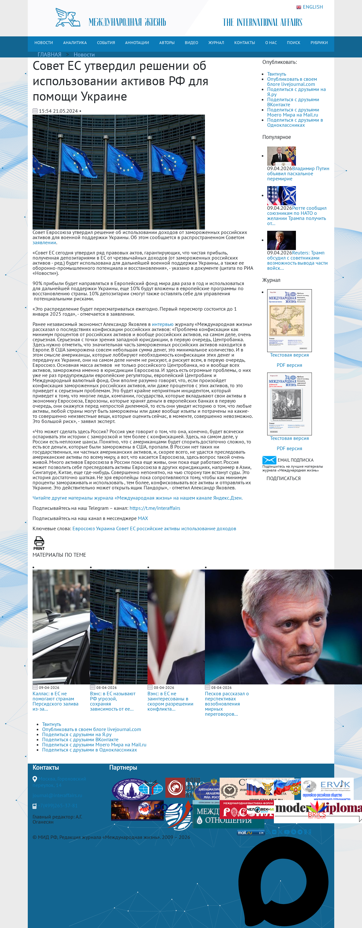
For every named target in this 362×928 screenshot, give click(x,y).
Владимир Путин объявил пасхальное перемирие (298, 173)
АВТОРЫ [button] (167, 42)
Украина (105, 528)
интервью (163, 324)
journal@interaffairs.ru (57, 795)
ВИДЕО (191, 42)
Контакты (46, 767)
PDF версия (289, 365)
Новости (84, 54)
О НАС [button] (271, 42)
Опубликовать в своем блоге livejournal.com (292, 81)
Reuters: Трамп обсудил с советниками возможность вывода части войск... (297, 260)
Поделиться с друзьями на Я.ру (296, 91)
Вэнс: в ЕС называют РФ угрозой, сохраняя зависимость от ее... (112, 701)
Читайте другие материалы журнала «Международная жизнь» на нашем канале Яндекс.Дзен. (138, 497)
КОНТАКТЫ (244, 42)
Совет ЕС (125, 528)
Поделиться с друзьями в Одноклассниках (295, 122)
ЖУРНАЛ (216, 42)
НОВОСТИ (43, 42)
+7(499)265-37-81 (58, 805)
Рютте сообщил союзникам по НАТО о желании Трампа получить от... (297, 215)
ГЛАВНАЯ (49, 54)
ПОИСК (293, 42)
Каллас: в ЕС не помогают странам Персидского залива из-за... (56, 701)
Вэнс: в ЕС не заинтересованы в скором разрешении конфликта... (170, 701)
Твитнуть (276, 74)
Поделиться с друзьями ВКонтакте (293, 102)
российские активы (158, 528)
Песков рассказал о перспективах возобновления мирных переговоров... (227, 703)
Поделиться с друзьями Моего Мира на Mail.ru (293, 112)
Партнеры (123, 767)
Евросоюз (83, 528)
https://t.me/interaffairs (155, 508)
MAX (143, 518)
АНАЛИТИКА (75, 42)
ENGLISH (309, 7)
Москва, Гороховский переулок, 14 (59, 781)
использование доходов (208, 528)
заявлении (44, 242)
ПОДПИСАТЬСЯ (284, 478)
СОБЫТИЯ (106, 42)
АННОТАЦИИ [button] (137, 42)
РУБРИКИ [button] (319, 42)
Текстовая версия (289, 354)
